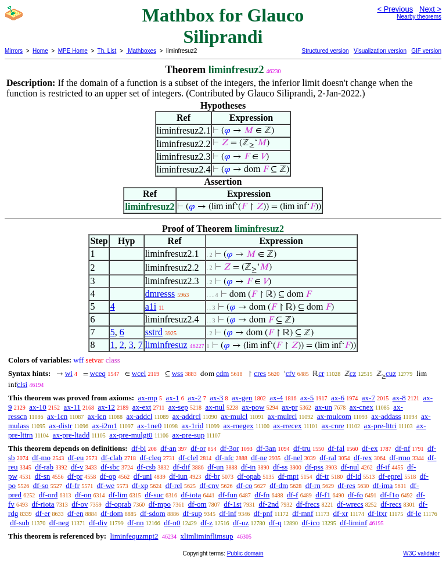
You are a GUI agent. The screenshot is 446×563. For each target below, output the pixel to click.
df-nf (402, 448)
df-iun (178, 476)
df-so (41, 485)
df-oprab (118, 504)
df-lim (118, 494)
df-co (244, 485)
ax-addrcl (186, 416)
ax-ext (141, 407)
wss (178, 373)
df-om (197, 504)
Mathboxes (141, 51)
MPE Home (73, 51)
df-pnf (263, 513)
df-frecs (307, 504)
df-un (215, 466)
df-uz (241, 522)
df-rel (174, 485)
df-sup (192, 513)
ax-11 (72, 407)
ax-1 (172, 397)
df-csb (146, 466)
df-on (83, 494)
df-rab (44, 466)
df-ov (79, 504)
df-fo (355, 494)
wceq (98, 373)
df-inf (227, 513)
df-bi (138, 448)
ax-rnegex (239, 425)
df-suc (154, 494)
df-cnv (209, 485)
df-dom (111, 513)
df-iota (191, 494)
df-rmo (399, 457)
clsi (22, 384)
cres (260, 373)
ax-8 (399, 397)
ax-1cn (57, 416)
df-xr (340, 513)
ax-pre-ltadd (71, 435)
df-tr (322, 476)
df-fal (336, 448)
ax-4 (276, 397)
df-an (168, 448)
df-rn (313, 485)
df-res (346, 485)
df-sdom (152, 513)
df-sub (19, 522)
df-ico (311, 522)
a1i (151, 306)
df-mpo (160, 504)
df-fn (261, 494)
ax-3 (216, 397)
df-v (77, 466)
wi (69, 373)
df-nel (294, 457)
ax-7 (368, 397)
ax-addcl (140, 416)
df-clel (188, 457)
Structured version (324, 51)
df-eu (76, 457)
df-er (42, 513)
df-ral (327, 457)
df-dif (181, 466)
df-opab (249, 476)
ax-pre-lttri (380, 425)
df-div (98, 522)
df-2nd (268, 504)
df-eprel (390, 476)
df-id (354, 476)
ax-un (323, 407)
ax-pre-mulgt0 (130, 435)
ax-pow (253, 407)
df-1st (232, 504)
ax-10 (37, 407)
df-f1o (390, 494)
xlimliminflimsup (207, 536)
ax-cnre (333, 425)
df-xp (140, 485)
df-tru (302, 448)
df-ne (259, 457)
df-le (414, 513)
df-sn (43, 476)
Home (40, 51)
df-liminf (353, 522)
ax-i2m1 (104, 425)
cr (321, 373)
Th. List (107, 51)
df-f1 (322, 494)
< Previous (395, 9)
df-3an (266, 448)
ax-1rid (193, 425)
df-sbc (110, 466)
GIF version (426, 51)
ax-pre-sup (188, 435)
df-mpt (288, 476)
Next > (430, 9)
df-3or (229, 448)
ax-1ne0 (149, 425)
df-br (212, 476)
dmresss (160, 294)
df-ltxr (377, 513)
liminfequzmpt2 (134, 536)
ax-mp (147, 397)
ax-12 (106, 407)
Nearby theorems (419, 16)
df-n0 (172, 522)
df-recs (390, 504)
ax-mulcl (234, 416)
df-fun (228, 494)
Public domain (245, 553)
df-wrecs (350, 504)
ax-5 (307, 397)
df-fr (73, 485)
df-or (198, 448)
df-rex (363, 457)
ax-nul (214, 407)
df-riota (43, 504)
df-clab (112, 457)
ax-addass (386, 416)
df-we (105, 485)
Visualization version (380, 51)
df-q (275, 522)
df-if (383, 466)
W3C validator (421, 553)
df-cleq (150, 457)
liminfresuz (166, 345)
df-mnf (302, 513)
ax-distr (61, 425)
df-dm (278, 485)
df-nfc (224, 457)
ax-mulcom (334, 416)
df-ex (369, 448)
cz (353, 373)
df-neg (59, 522)
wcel (139, 373)
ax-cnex (361, 407)
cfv (291, 373)
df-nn (135, 522)
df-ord (48, 494)
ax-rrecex (288, 425)
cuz (391, 373)
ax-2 (194, 397)
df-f (292, 494)
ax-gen (242, 397)
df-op (108, 476)
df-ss (280, 466)
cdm (222, 373)
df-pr (74, 476)
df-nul (350, 466)
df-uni (143, 476)
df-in (248, 466)
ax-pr (289, 407)
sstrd (154, 332)
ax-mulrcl (282, 416)
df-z (206, 522)
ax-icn (97, 416)
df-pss (314, 466)
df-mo (41, 457)
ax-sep (178, 407)
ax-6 (337, 397)
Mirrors (14, 51)
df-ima (383, 485)
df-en (75, 513)
